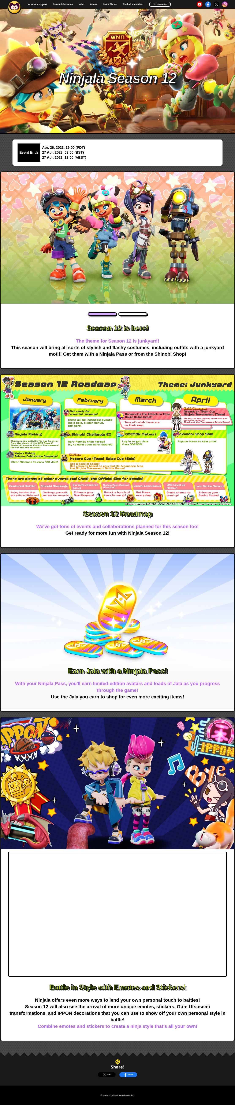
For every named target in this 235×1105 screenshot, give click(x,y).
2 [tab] (133, 314)
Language (160, 4)
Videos (93, 4)
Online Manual (110, 4)
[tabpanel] (117, 237)
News (81, 4)
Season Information (63, 4)
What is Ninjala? (39, 4)
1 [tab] (102, 314)
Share (128, 1074)
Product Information (133, 4)
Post (106, 1074)
